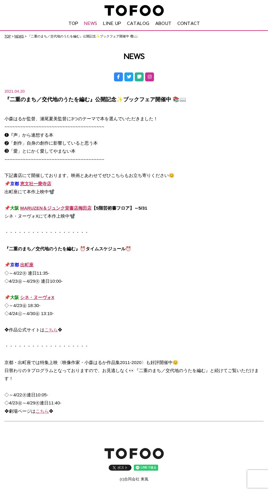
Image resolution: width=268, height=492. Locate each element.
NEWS (90, 23)
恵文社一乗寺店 (35, 183)
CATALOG (138, 23)
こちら (51, 329)
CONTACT (188, 23)
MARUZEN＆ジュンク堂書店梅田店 (56, 207)
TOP (73, 23)
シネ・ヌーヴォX (37, 297)
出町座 (26, 264)
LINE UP (112, 23)
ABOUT (163, 23)
